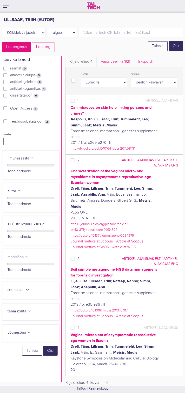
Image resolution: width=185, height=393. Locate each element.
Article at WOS (124, 247)
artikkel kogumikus (28, 88)
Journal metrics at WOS (90, 247)
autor (14, 191)
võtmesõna (19, 332)
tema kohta (19, 311)
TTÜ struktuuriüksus (26, 224)
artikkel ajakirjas (25, 75)
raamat (18, 68)
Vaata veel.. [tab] (115, 61)
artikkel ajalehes (26, 82)
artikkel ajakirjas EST (141, 160)
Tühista (158, 46)
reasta (135, 74)
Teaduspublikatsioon (30, 121)
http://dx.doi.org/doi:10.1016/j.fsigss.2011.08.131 (103, 148)
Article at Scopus (129, 241)
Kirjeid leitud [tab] (81, 61)
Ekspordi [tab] (145, 61)
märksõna (17, 257)
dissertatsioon (24, 95)
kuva (84, 74)
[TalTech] (93, 6)
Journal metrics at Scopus (92, 241)
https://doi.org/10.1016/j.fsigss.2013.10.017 (99, 310)
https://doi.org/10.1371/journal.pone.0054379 (102, 236)
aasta (7, 134)
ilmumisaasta (20, 158)
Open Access (24, 108)
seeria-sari (18, 290)
